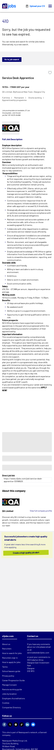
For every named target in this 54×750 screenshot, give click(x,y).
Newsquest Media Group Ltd (14, 740)
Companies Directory (11, 707)
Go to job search (11, 59)
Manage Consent (9, 685)
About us (6, 644)
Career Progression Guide (13, 680)
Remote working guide (12, 689)
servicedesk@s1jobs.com (38, 652)
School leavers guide (11, 671)
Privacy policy (8, 676)
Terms (5, 667)
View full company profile (41, 511)
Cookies (5, 703)
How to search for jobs (12, 653)
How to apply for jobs (11, 662)
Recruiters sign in (10, 658)
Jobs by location (9, 694)
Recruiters (6, 648)
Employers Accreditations (13, 698)
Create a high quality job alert (28, 553)
